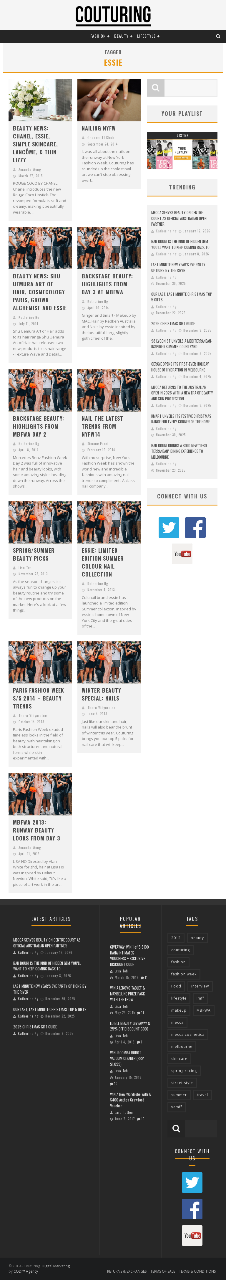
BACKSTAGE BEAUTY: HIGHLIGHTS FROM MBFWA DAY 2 (38, 426)
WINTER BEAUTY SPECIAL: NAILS (101, 694)
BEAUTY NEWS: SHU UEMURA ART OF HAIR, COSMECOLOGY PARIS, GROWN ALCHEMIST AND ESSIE (40, 292)
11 (146, 977)
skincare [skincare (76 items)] (179, 1058)
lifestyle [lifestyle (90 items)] (179, 998)
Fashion (98, 36)
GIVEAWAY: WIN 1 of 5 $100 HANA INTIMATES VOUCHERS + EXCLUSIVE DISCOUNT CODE (129, 955)
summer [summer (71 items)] (179, 1094)
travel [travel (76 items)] (202, 1094)
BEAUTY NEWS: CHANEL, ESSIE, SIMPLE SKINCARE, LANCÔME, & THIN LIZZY (35, 144)
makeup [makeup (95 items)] (179, 1010)
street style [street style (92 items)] (182, 1082)
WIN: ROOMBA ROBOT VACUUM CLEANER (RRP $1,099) (127, 1058)
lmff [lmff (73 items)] (200, 998)
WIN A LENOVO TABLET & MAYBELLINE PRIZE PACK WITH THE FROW (127, 993)
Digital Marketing (56, 1266)
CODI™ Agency (26, 1271)
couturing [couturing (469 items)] (180, 949)
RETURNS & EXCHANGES (127, 1271)
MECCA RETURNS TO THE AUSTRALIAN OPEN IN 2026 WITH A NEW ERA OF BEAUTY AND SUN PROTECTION (182, 393)
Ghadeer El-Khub (100, 137)
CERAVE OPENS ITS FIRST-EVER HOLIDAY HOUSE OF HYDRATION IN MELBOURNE (180, 367)
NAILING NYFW (99, 128)
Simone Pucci (97, 443)
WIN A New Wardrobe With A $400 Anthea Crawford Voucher (130, 1100)
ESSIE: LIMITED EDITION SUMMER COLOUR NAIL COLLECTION (103, 562)
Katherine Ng (29, 317)
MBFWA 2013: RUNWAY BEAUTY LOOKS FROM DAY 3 (36, 830)
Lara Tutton (124, 1112)
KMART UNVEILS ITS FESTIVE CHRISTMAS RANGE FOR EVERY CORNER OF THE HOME (181, 419)
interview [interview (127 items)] (200, 986)
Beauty (121, 36)
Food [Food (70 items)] (176, 986)
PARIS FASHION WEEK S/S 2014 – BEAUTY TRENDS (38, 698)
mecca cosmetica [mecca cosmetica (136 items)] (188, 1034)
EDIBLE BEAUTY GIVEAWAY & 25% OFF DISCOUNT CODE (130, 1026)
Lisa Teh (25, 567)
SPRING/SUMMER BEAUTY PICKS (34, 554)
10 (116, 1083)
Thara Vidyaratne (33, 715)
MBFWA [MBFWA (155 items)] (204, 1010)
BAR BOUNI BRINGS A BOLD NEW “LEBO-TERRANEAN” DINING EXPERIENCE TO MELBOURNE (179, 451)
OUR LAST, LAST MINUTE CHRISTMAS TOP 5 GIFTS (181, 297)
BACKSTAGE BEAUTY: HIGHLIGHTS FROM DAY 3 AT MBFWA (107, 284)
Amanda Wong (30, 169)
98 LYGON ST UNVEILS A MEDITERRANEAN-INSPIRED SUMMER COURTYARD (181, 344)
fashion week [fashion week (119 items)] (184, 974)
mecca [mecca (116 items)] (177, 1022)
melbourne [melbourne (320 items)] (181, 1046)
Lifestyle (146, 36)
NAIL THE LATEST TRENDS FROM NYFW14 (102, 426)
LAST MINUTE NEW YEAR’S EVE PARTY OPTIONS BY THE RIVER (178, 267)
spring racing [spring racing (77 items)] (184, 1070)
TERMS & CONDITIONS (197, 1271)
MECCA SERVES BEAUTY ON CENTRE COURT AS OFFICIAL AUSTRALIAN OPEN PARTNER (179, 218)
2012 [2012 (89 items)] (176, 937)
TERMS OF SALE (162, 1271)
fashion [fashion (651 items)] (178, 961)
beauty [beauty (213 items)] (197, 937)
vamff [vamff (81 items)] (176, 1106)
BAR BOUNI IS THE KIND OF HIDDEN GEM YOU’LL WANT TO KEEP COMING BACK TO (180, 244)
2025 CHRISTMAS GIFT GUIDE (173, 323)
